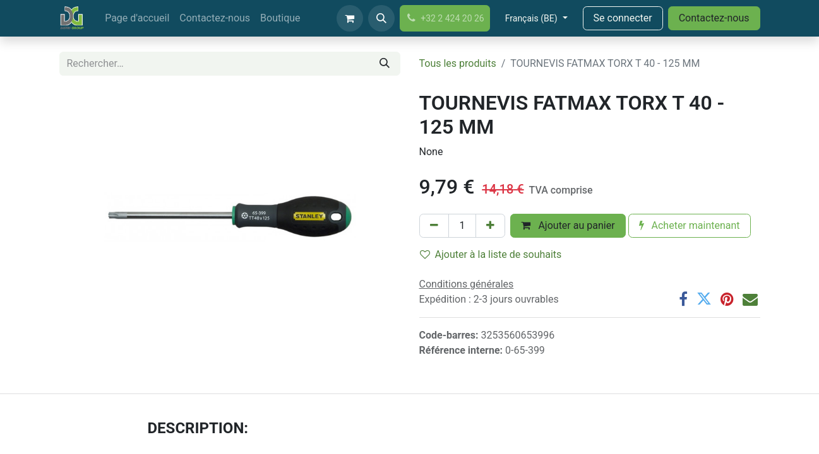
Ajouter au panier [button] (567, 225)
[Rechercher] (384, 64)
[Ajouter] (490, 226)
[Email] (750, 298)
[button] (381, 18)
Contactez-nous (714, 18)
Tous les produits (457, 63)
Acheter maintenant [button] (689, 225)
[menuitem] (137, 18)
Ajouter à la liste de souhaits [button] (491, 254)
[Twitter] (704, 298)
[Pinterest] (727, 298)
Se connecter (623, 18)
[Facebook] (683, 298)
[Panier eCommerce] (350, 18)
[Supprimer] (434, 226)
